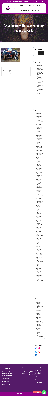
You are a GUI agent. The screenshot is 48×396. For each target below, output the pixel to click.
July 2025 (39, 144)
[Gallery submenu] (33, 5)
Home (39, 316)
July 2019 (39, 224)
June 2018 (39, 237)
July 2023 (39, 179)
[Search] (40, 52)
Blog (38, 70)
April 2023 (39, 182)
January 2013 (40, 255)
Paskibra (39, 323)
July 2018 (39, 236)
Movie (39, 319)
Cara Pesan (39, 311)
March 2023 (40, 183)
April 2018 (39, 238)
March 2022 (40, 199)
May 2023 (39, 181)
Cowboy (39, 312)
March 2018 (40, 239)
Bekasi (39, 69)
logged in (11, 76)
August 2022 (40, 195)
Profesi (39, 324)
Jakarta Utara (40, 83)
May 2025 (39, 146)
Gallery (39, 314)
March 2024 (40, 165)
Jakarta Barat (40, 75)
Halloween (39, 315)
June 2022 (39, 197)
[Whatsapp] (44, 392)
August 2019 (40, 223)
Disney (39, 313)
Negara (39, 320)
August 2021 (40, 212)
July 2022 (39, 196)
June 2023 (39, 180)
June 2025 (39, 145)
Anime (39, 305)
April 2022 (39, 198)
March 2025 (40, 148)
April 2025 (39, 147)
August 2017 (40, 250)
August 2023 (40, 178)
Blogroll (39, 71)
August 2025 (40, 143)
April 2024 (39, 164)
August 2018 (40, 235)
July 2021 (39, 213)
